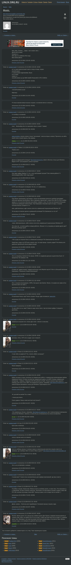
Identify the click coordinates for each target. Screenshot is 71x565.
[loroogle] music (47, 548)
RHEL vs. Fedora (62, 35)
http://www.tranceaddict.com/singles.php (14, 13)
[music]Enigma (47, 550)
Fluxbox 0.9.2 (12, 541)
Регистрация (61, 2)
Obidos (14, 141)
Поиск (50, 2)
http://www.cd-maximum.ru (57, 382)
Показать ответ (15, 62)
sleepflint (14, 524)
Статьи (35, 2)
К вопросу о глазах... (10, 35)
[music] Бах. (46, 543)
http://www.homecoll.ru (37, 160)
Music (9, 543)
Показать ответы (16, 83)
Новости (24, 2)
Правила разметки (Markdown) (39, 558)
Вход (67, 2)
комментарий (12, 67)
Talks (10, 7)
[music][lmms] (46, 545)
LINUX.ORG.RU (10, 2)
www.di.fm (52, 296)
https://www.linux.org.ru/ (7, 561)
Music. (6, 10)
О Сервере (4, 558)
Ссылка (5, 31)
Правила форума (12, 558)
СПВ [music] (11, 550)
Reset (13, 324)
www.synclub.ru (16, 136)
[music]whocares (47, 541)
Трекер (45, 2)
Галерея (30, 2)
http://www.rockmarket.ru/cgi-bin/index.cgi (54, 450)
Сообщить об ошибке (7, 560)
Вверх (67, 558)
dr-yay (13, 416)
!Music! (10, 548)
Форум (40, 2)
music (9, 545)
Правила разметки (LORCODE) (24, 558)
